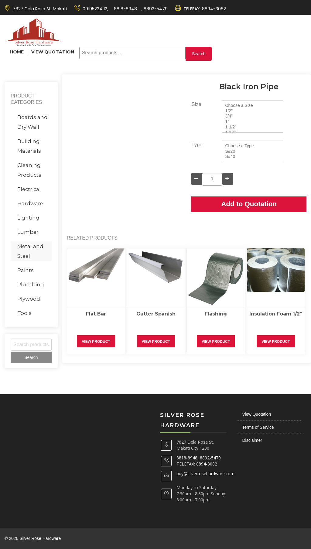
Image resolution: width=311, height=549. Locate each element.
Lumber (28, 232)
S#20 (252, 151)
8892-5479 (156, 9)
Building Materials (29, 146)
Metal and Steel (30, 251)
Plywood (28, 299)
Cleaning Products (29, 170)
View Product (96, 341)
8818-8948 (125, 9)
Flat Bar (96, 314)
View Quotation (52, 52)
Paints (25, 270)
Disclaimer (252, 440)
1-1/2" (252, 127)
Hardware (30, 203)
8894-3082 (214, 9)
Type (196, 145)
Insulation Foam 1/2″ (275, 314)
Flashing (216, 314)
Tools (24, 313)
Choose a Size (252, 105)
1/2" (252, 111)
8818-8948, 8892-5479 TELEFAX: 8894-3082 (198, 461)
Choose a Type (252, 146)
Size (196, 104)
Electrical (29, 189)
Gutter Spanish (156, 314)
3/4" (252, 116)
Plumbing (30, 284)
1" (252, 121)
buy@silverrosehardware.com (205, 473)
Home (17, 52)
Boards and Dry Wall (32, 122)
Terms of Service (258, 427)
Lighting (28, 218)
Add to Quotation (249, 204)
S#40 (252, 156)
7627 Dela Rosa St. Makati (40, 9)
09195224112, (95, 9)
